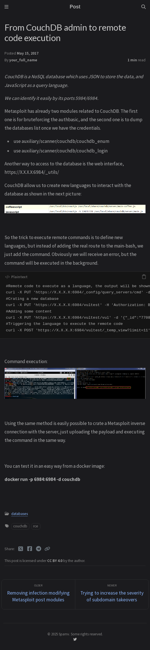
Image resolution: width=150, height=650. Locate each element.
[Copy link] (47, 548)
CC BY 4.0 (55, 560)
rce (35, 526)
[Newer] (112, 594)
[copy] (144, 277)
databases (19, 513)
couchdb (20, 526)
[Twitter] (21, 548)
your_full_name (23, 60)
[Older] (38, 594)
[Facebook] (30, 548)
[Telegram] (39, 548)
